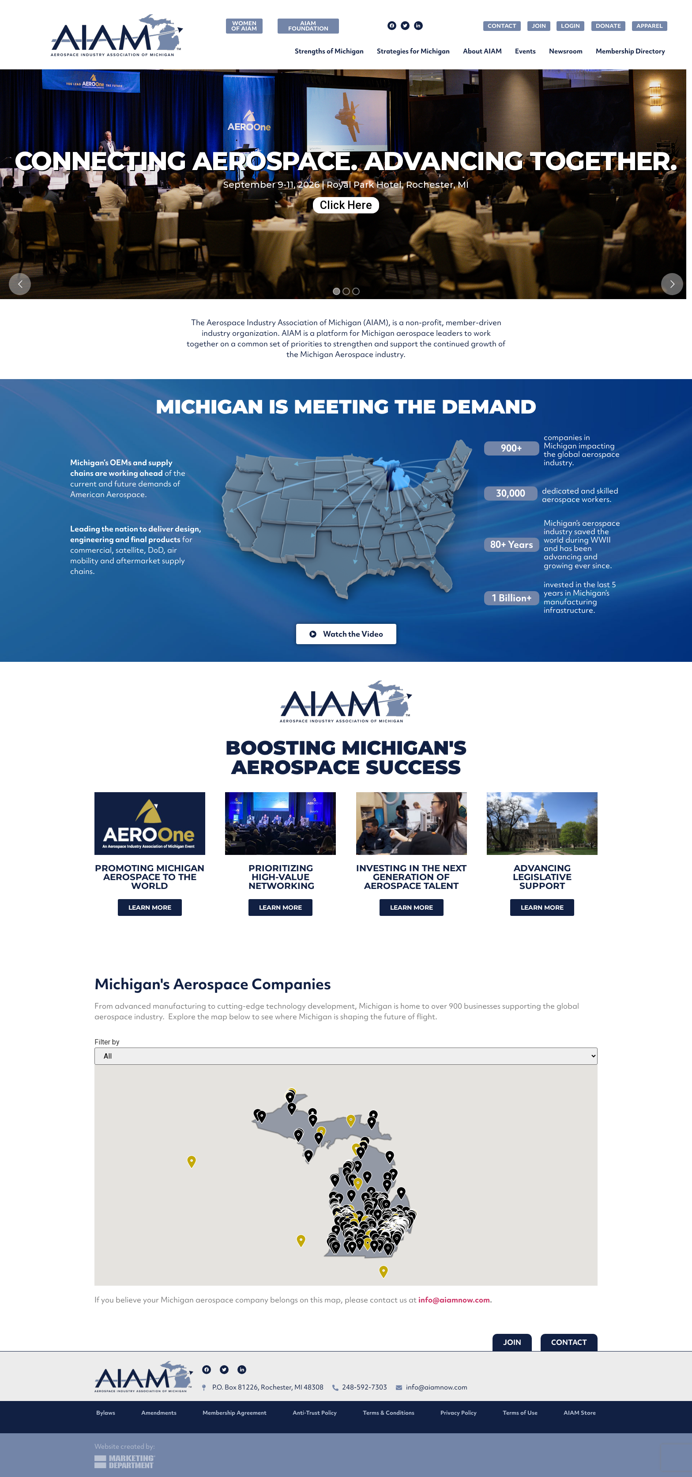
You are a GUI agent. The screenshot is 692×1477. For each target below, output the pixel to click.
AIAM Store (580, 1413)
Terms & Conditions (388, 1413)
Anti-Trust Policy (315, 1413)
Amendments (159, 1413)
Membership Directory (630, 51)
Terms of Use (520, 1413)
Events (525, 51)
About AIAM (482, 51)
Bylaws (105, 1413)
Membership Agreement (235, 1413)
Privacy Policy (458, 1413)
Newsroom (566, 51)
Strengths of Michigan (329, 51)
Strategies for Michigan (413, 51)
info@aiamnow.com (454, 1300)
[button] (367, 1244)
